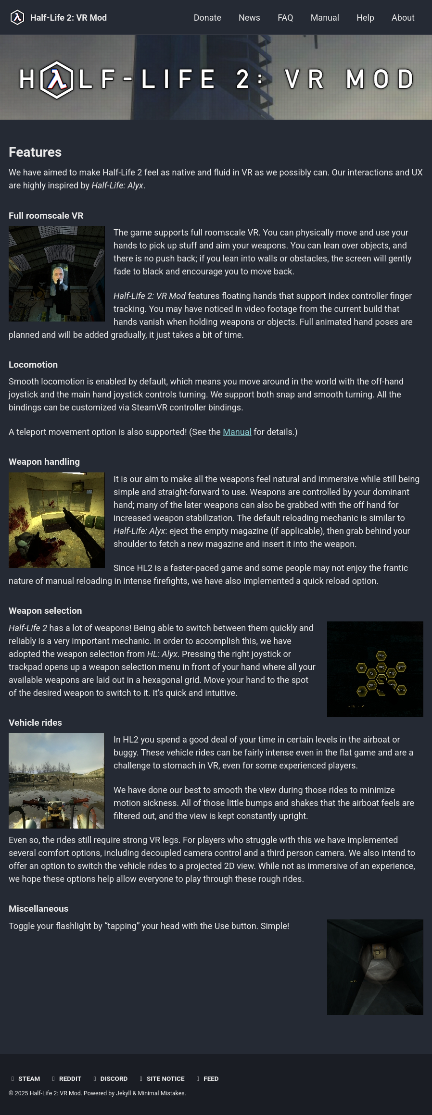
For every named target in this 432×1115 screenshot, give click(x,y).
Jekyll (123, 1093)
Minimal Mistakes (161, 1093)
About (403, 17)
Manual (325, 17)
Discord (108, 1078)
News (249, 17)
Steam (24, 1078)
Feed (206, 1078)
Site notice (161, 1078)
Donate (207, 17)
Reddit (65, 1078)
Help (365, 17)
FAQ (285, 17)
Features (35, 152)
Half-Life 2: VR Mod (68, 17)
